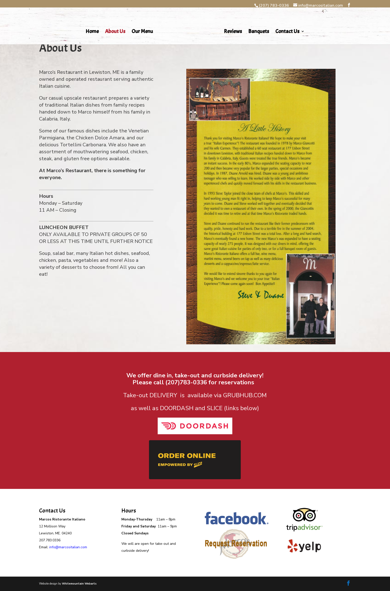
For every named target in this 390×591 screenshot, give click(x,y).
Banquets (258, 32)
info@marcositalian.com (68, 547)
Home (92, 32)
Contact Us (287, 32)
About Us (115, 32)
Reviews (233, 32)
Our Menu (142, 32)
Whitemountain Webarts (79, 584)
